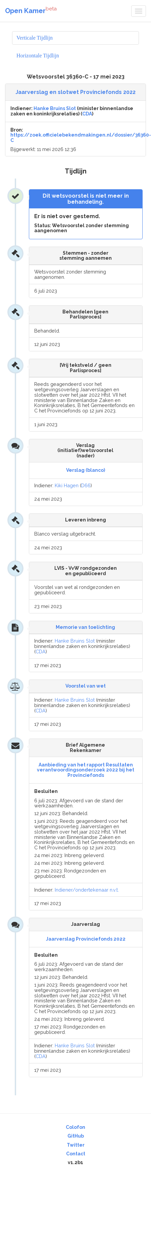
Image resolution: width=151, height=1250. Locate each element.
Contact (75, 1153)
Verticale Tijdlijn (34, 38)
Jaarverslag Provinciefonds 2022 (85, 939)
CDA (87, 113)
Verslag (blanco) (85, 470)
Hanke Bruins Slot (55, 108)
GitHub (75, 1136)
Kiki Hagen (67, 485)
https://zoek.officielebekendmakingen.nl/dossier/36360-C (80, 137)
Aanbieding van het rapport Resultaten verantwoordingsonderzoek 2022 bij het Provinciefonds (85, 770)
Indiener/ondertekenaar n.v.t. (87, 890)
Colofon (75, 1127)
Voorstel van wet (85, 686)
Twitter (76, 1145)
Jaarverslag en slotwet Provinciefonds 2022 (75, 92)
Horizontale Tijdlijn (37, 55)
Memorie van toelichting (85, 627)
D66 (86, 485)
